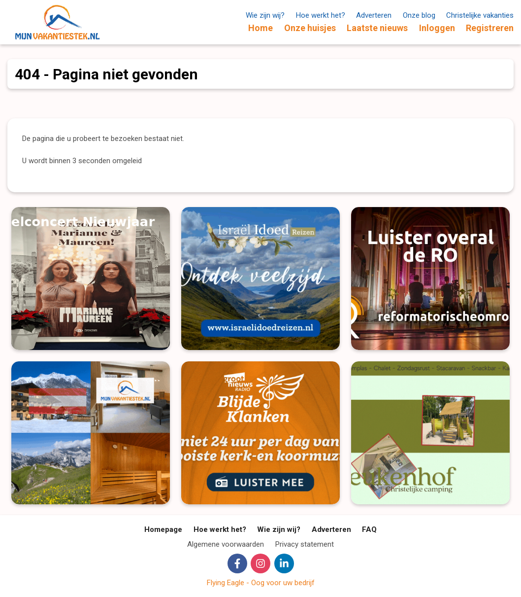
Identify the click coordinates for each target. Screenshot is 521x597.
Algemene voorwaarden (225, 544)
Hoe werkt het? (320, 15)
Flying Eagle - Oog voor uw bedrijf (261, 582)
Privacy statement (304, 544)
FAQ (369, 529)
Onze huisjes (310, 28)
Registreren (490, 28)
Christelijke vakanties (480, 15)
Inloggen (437, 28)
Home (260, 28)
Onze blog (419, 15)
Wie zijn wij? (265, 15)
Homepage (163, 529)
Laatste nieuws (377, 28)
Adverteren (373, 15)
